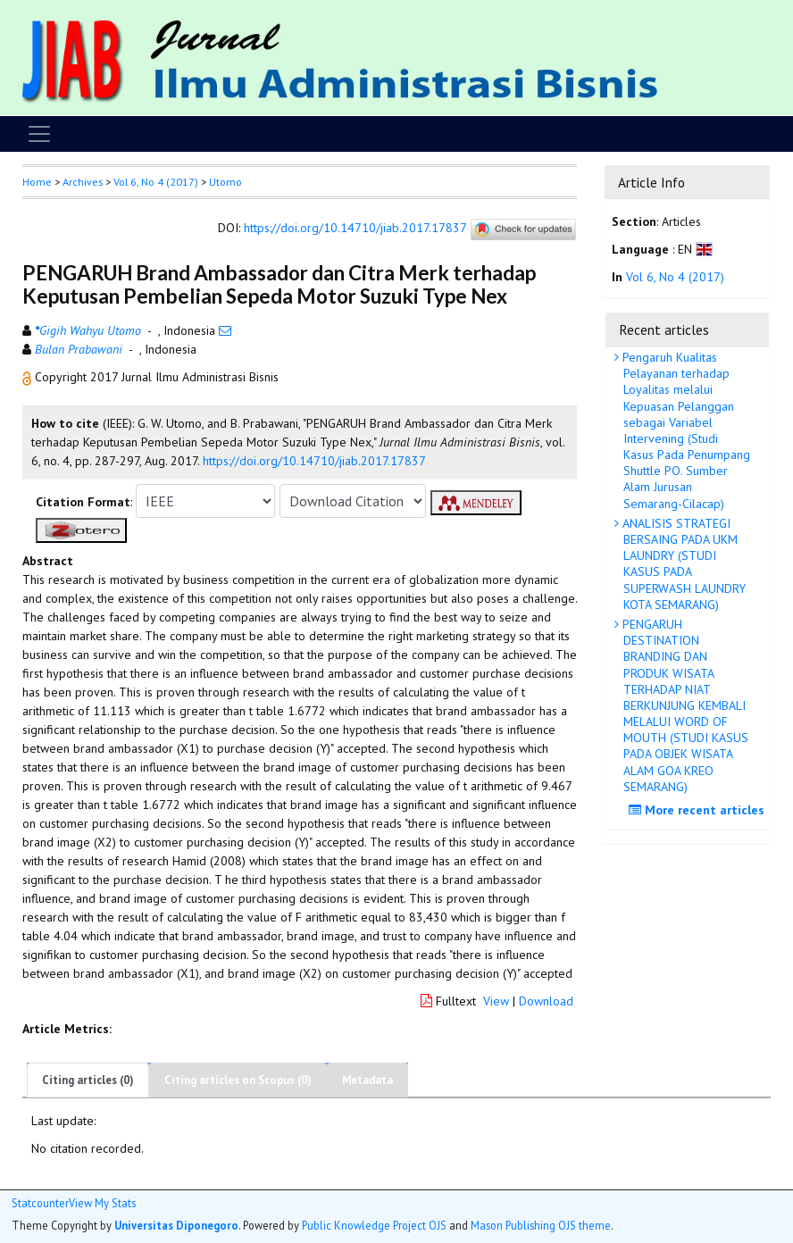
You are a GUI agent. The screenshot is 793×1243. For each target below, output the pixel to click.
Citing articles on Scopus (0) (238, 1080)
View (496, 1001)
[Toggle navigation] (39, 134)
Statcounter (40, 1203)
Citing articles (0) (88, 1080)
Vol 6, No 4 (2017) (155, 181)
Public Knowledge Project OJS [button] (374, 1225)
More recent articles (698, 810)
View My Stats (102, 1203)
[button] (28, 377)
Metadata (367, 1080)
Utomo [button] (225, 181)
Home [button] (37, 181)
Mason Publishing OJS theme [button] (541, 1225)
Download (546, 1001)
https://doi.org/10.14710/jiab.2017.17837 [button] (314, 461)
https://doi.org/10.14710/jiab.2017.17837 (355, 229)
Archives (83, 181)
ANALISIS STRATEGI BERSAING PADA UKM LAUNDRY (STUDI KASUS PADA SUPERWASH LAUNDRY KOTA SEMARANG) (682, 564)
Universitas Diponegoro (176, 1225)
